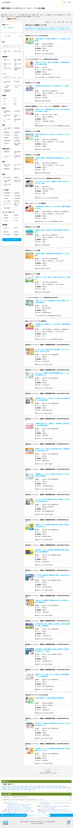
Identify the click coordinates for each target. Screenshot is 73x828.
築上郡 (16, 789)
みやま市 (48, 787)
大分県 (62, 811)
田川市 (26, 786)
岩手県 (64, 806)
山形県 (48, 807)
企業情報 (21, 821)
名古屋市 (12, 809)
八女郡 (33, 789)
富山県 (48, 809)
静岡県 (19, 809)
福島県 (51, 807)
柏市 (28, 806)
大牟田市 (9, 786)
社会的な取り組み (33, 821)
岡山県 (12, 811)
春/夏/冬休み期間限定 (17, 74)
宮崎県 (70, 811)
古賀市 (21, 787)
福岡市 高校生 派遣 (41, 28)
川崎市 (16, 804)
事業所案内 (26, 821)
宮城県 (54, 806)
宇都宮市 (12, 807)
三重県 (29, 809)
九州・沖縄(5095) (9, 27)
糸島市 (17, 787)
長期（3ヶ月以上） (7, 74)
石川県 (51, 809)
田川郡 (8, 789)
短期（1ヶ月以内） (7, 70)
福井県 (58, 809)
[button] (70, 28)
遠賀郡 (60, 787)
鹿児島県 (66, 811)
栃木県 (8, 807)
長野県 (64, 809)
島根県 (19, 811)
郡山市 (54, 807)
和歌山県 (48, 804)
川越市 (11, 806)
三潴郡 (24, 789)
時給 (63, 22)
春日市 (64, 786)
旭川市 (50, 806)
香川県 (26, 811)
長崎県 (55, 811)
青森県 (61, 806)
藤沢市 (19, 804)
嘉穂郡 (68, 787)
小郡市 (52, 787)
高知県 (15, 812)
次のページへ (58, 769)
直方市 (18, 786)
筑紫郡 (12, 789)
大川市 (43, 786)
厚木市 (30, 804)
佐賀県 (52, 811)
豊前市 (51, 786)
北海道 (44, 806)
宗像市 (8, 787)
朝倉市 (43, 787)
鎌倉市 (27, 804)
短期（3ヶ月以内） (17, 70)
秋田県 (44, 807)
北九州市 (4, 786)
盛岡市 (67, 806)
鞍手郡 (4, 789)
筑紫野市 (60, 786)
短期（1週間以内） (17, 66)
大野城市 (4, 787)
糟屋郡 (64, 787)
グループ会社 (44, 821)
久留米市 (14, 786)
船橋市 (25, 806)
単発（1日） (7, 65)
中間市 (55, 786)
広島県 (8, 811)
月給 (71, 22)
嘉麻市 (39, 787)
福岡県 (44, 811)
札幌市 (47, 806)
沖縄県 (44, 812)
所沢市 (15, 806)
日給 (67, 22)
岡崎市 (16, 809)
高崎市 (29, 807)
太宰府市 (13, 787)
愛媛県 (8, 812)
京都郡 (29, 789)
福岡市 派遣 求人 (30, 28)
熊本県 (58, 811)
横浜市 (12, 804)
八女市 (35, 786)
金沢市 (54, 809)
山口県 (22, 811)
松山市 (11, 812)
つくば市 (23, 807)
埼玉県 (8, 806)
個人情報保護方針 (51, 821)
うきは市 (30, 787)
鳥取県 (15, 811)
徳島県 (32, 811)
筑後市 (39, 786)
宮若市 (35, 787)
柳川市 (31, 786)
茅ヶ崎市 (23, 804)
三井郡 (20, 789)
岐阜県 (26, 809)
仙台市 (57, 806)
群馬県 (27, 807)
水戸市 (19, 807)
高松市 (28, 811)
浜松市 (22, 809)
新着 (59, 22)
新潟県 (44, 809)
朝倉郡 (56, 787)
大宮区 (18, 806)
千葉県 (22, 806)
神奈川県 (9, 804)
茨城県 (16, 807)
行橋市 (47, 786)
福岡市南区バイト (53, 28)
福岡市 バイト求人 (65, 28)
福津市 (25, 787)
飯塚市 (22, 786)
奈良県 (44, 804)
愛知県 (8, 809)
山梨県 (61, 809)
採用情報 (39, 821)
